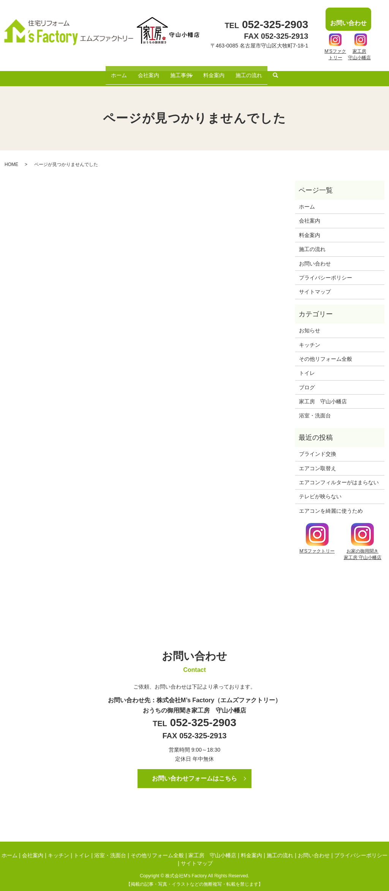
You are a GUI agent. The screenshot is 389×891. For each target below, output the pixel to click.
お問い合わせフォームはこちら (194, 771)
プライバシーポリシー (325, 271)
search (285, 72)
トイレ (307, 366)
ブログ (307, 381)
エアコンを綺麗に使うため (331, 504)
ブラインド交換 (317, 447)
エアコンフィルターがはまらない (339, 475)
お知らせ (309, 324)
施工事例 (179, 71)
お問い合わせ (315, 257)
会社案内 (144, 71)
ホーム (111, 71)
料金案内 (218, 71)
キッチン (309, 338)
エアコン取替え (317, 461)
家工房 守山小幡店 (323, 395)
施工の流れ (257, 71)
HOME (11, 157)
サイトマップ (315, 285)
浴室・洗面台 (315, 409)
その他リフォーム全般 (325, 352)
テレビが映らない (320, 490)
